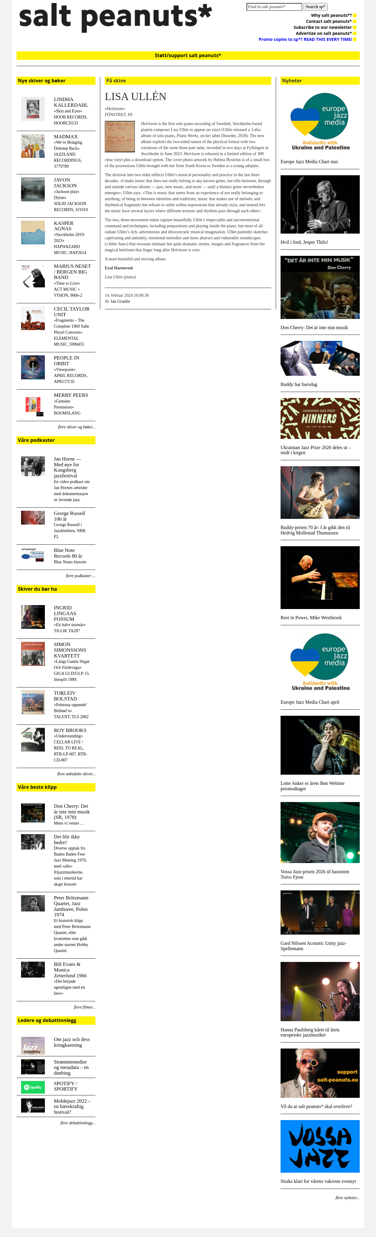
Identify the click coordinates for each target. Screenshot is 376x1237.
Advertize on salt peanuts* (326, 33)
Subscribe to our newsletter (325, 27)
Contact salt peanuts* (331, 21)
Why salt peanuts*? (334, 15)
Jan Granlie (120, 301)
